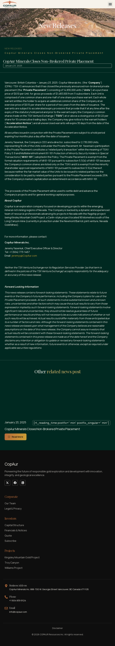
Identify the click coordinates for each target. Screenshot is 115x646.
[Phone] (6, 597)
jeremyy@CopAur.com (24, 255)
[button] (110, 4)
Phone (12, 596)
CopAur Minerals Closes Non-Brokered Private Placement (42, 429)
